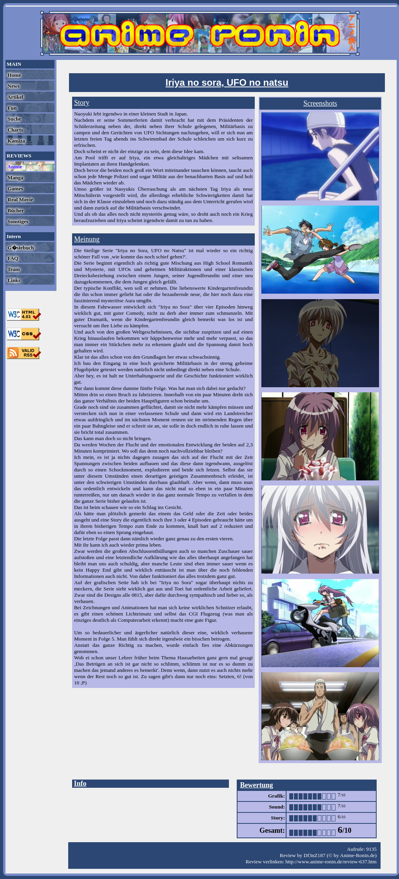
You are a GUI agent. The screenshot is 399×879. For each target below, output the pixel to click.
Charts (14, 130)
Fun (11, 108)
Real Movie (19, 199)
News (13, 86)
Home (13, 75)
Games (14, 188)
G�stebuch (20, 248)
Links (13, 280)
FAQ (12, 258)
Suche (13, 119)
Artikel (14, 97)
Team (13, 269)
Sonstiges (17, 221)
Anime (14, 167)
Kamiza (15, 141)
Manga (14, 177)
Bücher (15, 210)
